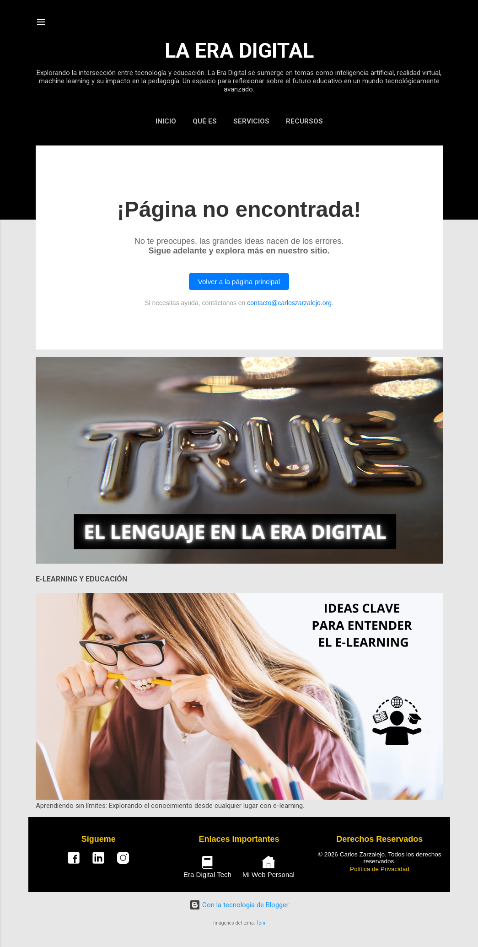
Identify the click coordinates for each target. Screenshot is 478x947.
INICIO (166, 121)
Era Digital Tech (207, 867)
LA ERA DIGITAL (239, 50)
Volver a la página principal (239, 281)
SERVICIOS (251, 121)
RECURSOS (304, 121)
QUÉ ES (205, 121)
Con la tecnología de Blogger (239, 905)
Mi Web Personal (268, 867)
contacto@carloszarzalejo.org (289, 303)
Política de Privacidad (379, 869)
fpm (261, 923)
